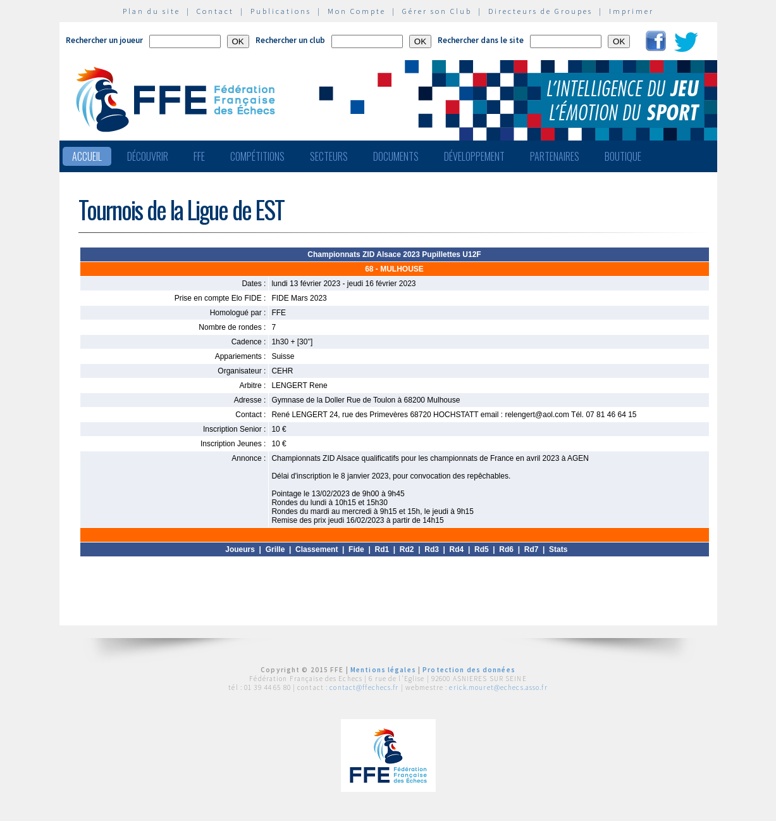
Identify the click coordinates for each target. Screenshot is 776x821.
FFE (199, 156)
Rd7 (531, 549)
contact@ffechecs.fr (363, 687)
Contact (215, 11)
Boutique (623, 156)
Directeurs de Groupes (540, 11)
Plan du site (151, 11)
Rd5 (481, 549)
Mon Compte (357, 11)
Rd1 (381, 549)
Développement (474, 156)
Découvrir (147, 156)
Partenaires (554, 156)
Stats (558, 549)
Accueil (87, 156)
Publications (280, 11)
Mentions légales (383, 669)
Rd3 (431, 549)
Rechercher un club (290, 40)
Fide (356, 549)
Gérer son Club (437, 11)
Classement (316, 549)
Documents (396, 156)
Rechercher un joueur (104, 40)
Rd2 (407, 549)
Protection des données (468, 669)
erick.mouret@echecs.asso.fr (498, 687)
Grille (275, 549)
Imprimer (631, 11)
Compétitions (257, 156)
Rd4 (457, 549)
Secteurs (329, 156)
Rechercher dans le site (481, 40)
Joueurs (240, 549)
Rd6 (506, 549)
